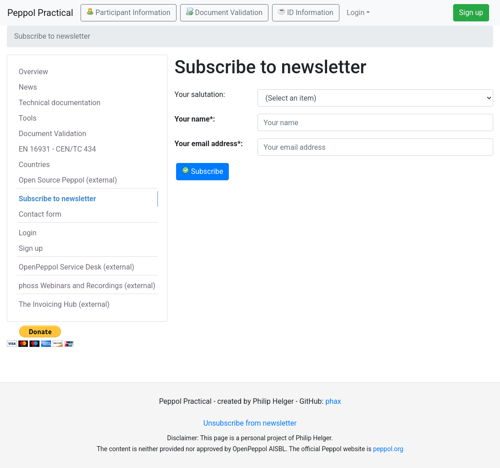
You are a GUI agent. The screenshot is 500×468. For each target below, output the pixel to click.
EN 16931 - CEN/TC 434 (57, 149)
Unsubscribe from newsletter (250, 423)
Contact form (40, 214)
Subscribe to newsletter (57, 198)
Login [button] (355, 12)
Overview (33, 71)
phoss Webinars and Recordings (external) (87, 285)
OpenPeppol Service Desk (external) (76, 267)
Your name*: (195, 119)
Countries (34, 164)
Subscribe (202, 171)
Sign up (471, 12)
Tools (27, 118)
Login (27, 233)
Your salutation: (200, 94)
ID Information (305, 12)
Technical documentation (60, 102)
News (28, 87)
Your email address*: (209, 143)
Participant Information (128, 12)
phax (333, 401)
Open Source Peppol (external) (68, 180)
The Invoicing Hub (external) (64, 304)
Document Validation (224, 12)
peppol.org (388, 449)
